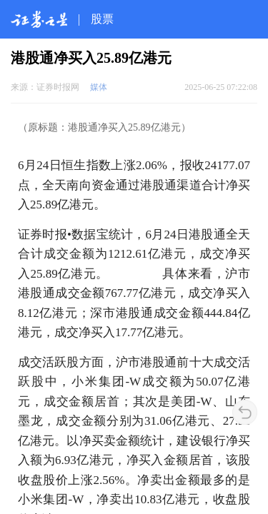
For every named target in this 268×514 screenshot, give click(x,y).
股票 (102, 19)
